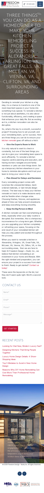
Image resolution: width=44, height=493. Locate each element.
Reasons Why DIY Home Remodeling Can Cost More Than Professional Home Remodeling (21, 373)
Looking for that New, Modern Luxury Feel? (22, 346)
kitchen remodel (9, 140)
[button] (20, 474)
